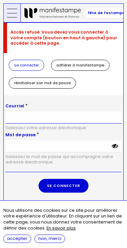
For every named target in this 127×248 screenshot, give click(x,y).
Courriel (14, 106)
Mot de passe (20, 135)
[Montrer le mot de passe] (115, 146)
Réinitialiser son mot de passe (42, 83)
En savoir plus (61, 228)
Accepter (17, 238)
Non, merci (49, 238)
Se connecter (26, 65)
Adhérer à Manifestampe (80, 65)
